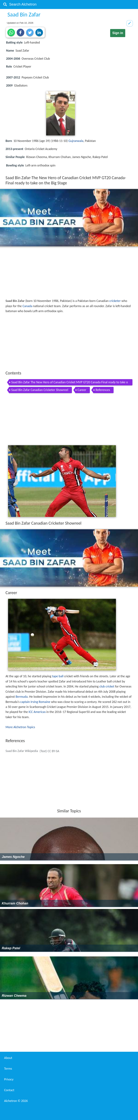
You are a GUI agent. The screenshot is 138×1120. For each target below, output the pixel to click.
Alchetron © (16, 1101)
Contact (9, 1090)
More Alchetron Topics (20, 727)
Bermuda (22, 697)
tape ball (57, 676)
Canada (27, 306)
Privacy (8, 1079)
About (8, 1058)
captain (25, 702)
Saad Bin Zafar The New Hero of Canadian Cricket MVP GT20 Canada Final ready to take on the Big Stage (69, 382)
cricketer (115, 301)
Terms (8, 1069)
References (103, 390)
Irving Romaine (40, 702)
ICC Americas (37, 712)
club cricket (106, 686)
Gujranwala (75, 141)
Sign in (117, 33)
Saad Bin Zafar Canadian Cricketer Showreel (39, 390)
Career (82, 390)
